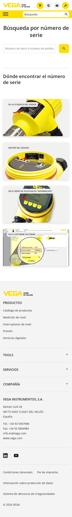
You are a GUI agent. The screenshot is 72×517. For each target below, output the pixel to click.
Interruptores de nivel (17, 324)
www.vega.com (12, 438)
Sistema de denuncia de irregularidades (29, 494)
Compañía (11, 384)
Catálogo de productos (17, 310)
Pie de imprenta (47, 472)
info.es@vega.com (14, 433)
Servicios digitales (14, 338)
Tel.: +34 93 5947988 (16, 424)
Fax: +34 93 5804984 (16, 428)
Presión (8, 331)
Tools (8, 355)
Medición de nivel (14, 317)
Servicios (10, 370)
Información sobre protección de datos (28, 483)
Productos (12, 303)
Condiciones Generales (18, 472)
